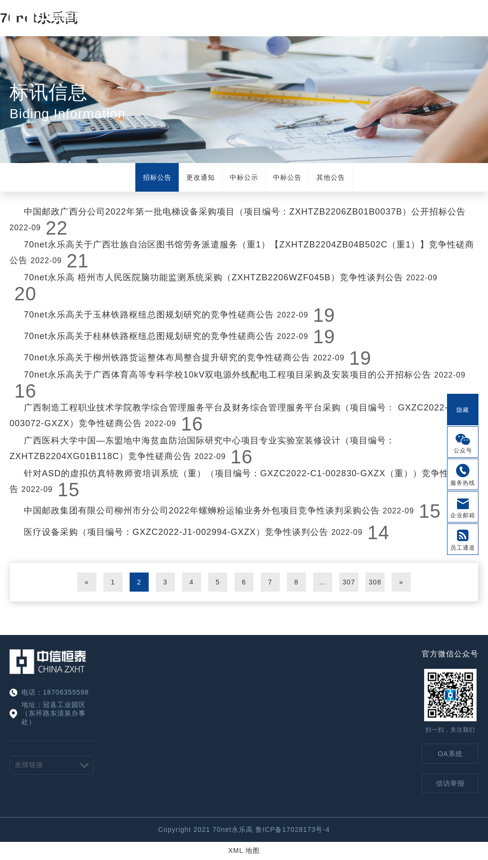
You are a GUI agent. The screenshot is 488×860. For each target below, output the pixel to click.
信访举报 (450, 783)
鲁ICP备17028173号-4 (292, 829)
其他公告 (330, 177)
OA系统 (449, 754)
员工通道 (462, 547)
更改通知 (200, 177)
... (322, 582)
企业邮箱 (462, 515)
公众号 (463, 450)
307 (349, 582)
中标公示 (244, 177)
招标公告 (157, 177)
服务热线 (462, 483)
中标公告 (287, 177)
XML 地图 (244, 850)
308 (375, 582)
